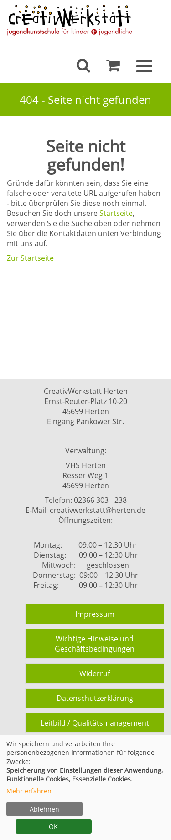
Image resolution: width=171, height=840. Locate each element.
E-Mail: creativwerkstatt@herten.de (85, 510)
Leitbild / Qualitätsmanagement (95, 723)
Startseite (116, 213)
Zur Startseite (30, 258)
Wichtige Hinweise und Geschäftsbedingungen (95, 644)
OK (53, 826)
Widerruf (94, 673)
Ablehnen (44, 809)
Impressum (94, 614)
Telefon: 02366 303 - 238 (86, 500)
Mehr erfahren (29, 790)
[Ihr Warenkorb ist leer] (113, 68)
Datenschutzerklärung (95, 698)
